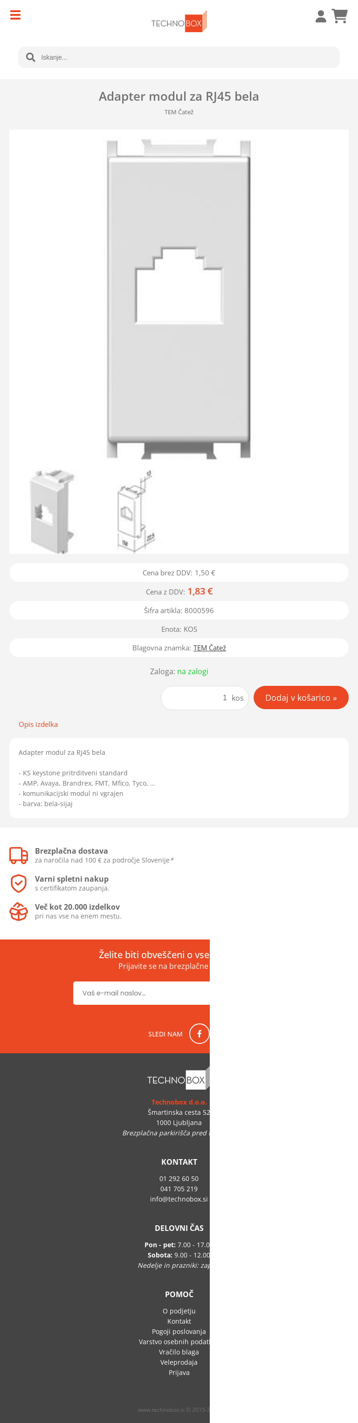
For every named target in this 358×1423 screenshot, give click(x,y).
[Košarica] (339, 16)
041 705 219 (179, 1188)
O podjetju (179, 1310)
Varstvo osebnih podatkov (179, 1341)
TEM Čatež (209, 647)
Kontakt (179, 1321)
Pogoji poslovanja (179, 1331)
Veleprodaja (179, 1362)
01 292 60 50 (179, 1178)
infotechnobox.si (179, 1199)
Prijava (316, 16)
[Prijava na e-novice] (255, 993)
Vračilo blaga (179, 1351)
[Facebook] (199, 1033)
